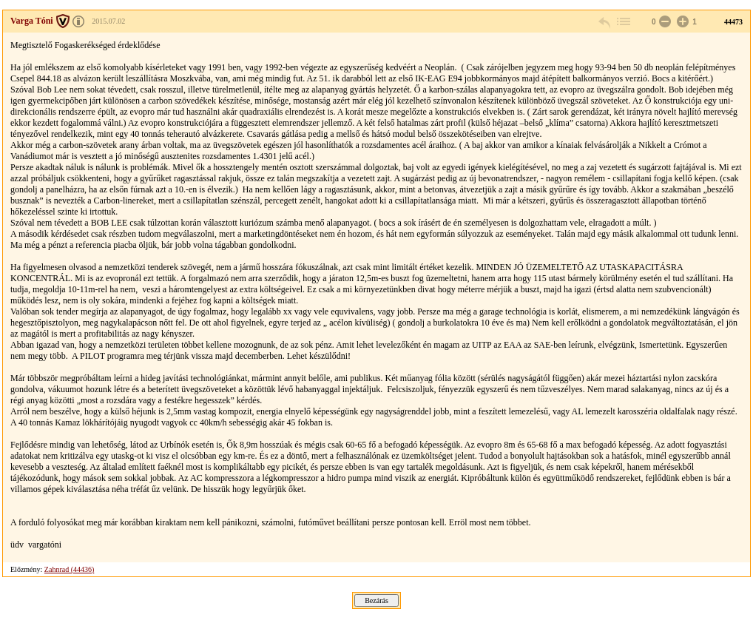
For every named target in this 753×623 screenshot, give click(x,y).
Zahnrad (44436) (69, 569)
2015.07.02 (108, 21)
